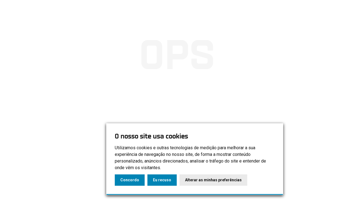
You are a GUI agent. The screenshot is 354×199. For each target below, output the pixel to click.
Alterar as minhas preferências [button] (213, 180)
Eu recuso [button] (162, 180)
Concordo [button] (129, 180)
